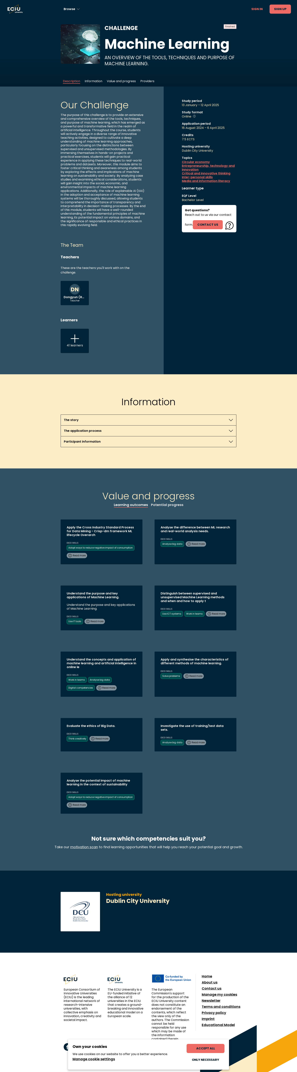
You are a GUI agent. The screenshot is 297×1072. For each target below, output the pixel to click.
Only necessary (205, 1060)
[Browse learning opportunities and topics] (72, 9)
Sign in (257, 9)
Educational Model (218, 1025)
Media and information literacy (206, 181)
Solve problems (171, 676)
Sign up (280, 9)
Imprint (208, 1019)
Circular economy (196, 162)
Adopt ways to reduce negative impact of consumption (100, 547)
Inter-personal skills (197, 177)
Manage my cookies (219, 994)
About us (209, 982)
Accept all (205, 1048)
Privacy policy (214, 1013)
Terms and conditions (221, 1006)
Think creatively (77, 738)
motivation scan (84, 847)
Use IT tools (74, 621)
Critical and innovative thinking (206, 173)
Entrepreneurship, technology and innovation (208, 168)
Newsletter (211, 1000)
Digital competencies (80, 687)
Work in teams (194, 613)
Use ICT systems (171, 613)
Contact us (211, 988)
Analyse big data (172, 543)
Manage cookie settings (94, 1059)
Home (207, 976)
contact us (207, 224)
